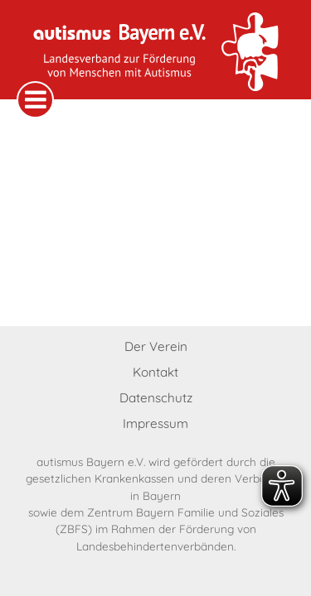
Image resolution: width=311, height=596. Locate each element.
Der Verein (155, 346)
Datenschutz (155, 398)
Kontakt (155, 372)
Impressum (155, 423)
